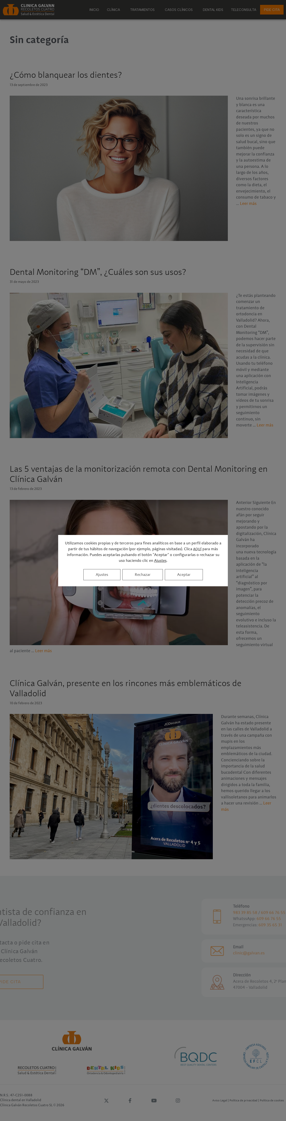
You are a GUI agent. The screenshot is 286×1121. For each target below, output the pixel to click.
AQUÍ (197, 549)
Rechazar (143, 574)
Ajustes (160, 560)
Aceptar (184, 574)
